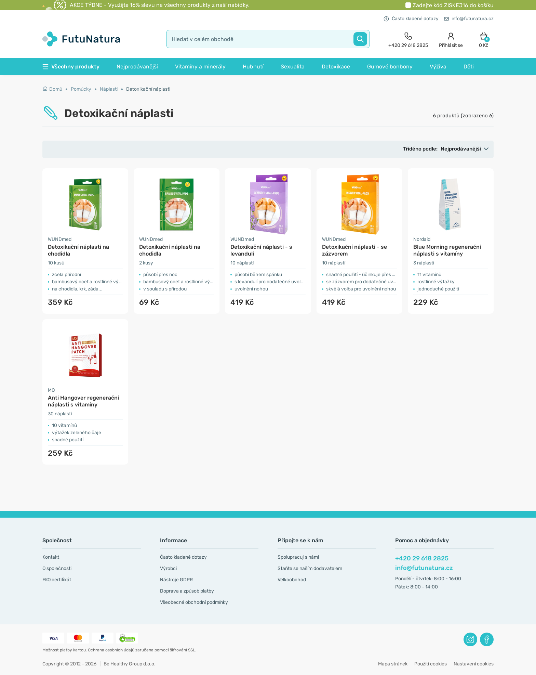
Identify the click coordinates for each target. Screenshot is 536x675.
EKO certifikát (56, 580)
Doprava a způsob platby (187, 591)
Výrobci (168, 568)
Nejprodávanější (137, 66)
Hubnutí (253, 66)
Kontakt (50, 557)
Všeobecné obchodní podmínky (194, 602)
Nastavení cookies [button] (474, 664)
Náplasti (109, 89)
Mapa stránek (392, 664)
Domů (52, 89)
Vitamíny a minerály (200, 66)
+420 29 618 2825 (421, 558)
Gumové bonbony (390, 66)
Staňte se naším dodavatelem (310, 568)
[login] (451, 39)
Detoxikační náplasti (148, 89)
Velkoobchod (292, 580)
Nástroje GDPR (176, 580)
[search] (268, 39)
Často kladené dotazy (411, 19)
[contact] (408, 39)
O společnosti (56, 568)
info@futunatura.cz (469, 19)
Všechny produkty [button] (70, 66)
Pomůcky (81, 89)
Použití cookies (430, 664)
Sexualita (293, 66)
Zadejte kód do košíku (453, 5)
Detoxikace (336, 66)
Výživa (438, 66)
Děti (469, 66)
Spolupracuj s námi (298, 557)
